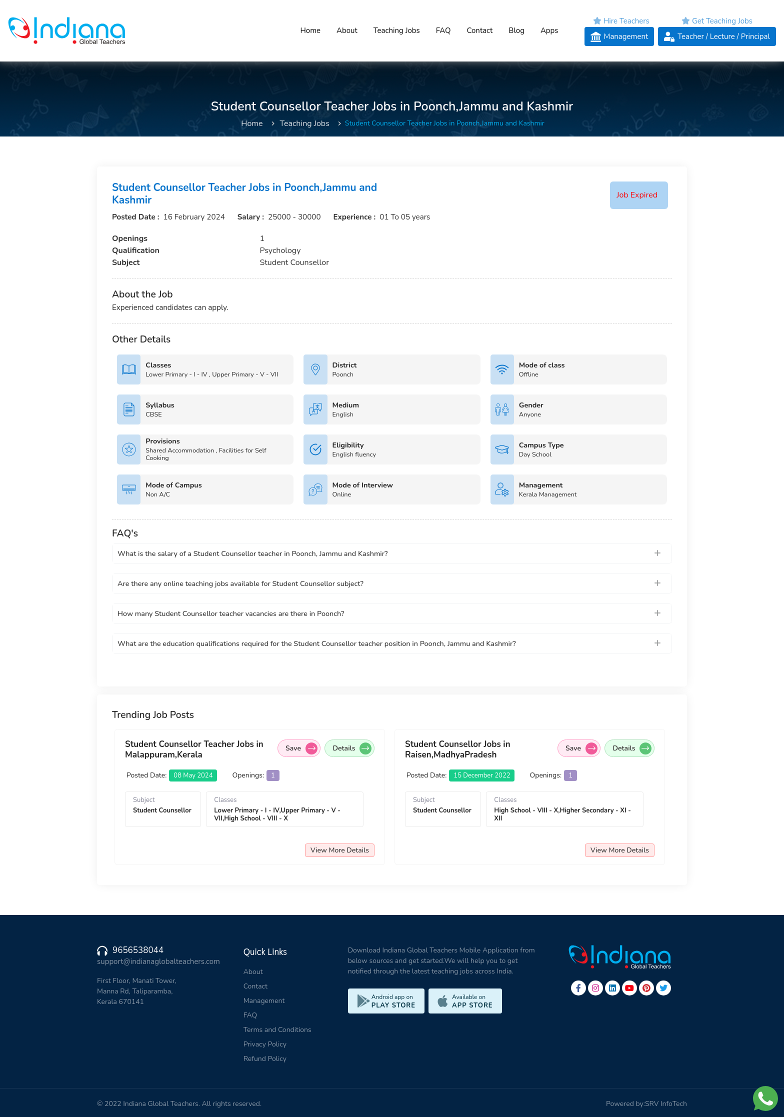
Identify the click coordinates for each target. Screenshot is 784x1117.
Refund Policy (265, 1059)
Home (310, 31)
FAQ (443, 31)
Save (302, 748)
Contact (479, 31)
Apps (549, 31)
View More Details (339, 850)
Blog (516, 31)
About (347, 31)
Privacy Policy (265, 1044)
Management (264, 1001)
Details (352, 748)
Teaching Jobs (397, 31)
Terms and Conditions (278, 1029)
